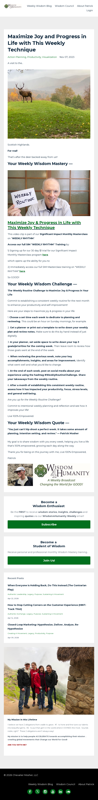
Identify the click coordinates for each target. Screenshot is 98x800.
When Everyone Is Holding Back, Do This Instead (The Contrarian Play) (47, 587)
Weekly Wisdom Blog (39, 6)
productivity (34, 57)
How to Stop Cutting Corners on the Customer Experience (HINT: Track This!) (47, 607)
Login (90, 10)
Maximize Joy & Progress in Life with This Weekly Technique (44, 225)
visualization (49, 57)
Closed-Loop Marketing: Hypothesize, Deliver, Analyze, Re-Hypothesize (43, 626)
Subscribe (49, 524)
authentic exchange (17, 614)
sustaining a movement (53, 594)
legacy (30, 594)
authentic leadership (17, 594)
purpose (38, 594)
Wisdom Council (64, 6)
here (45, 254)
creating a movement (17, 633)
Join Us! (49, 560)
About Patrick (85, 6)
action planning (17, 57)
